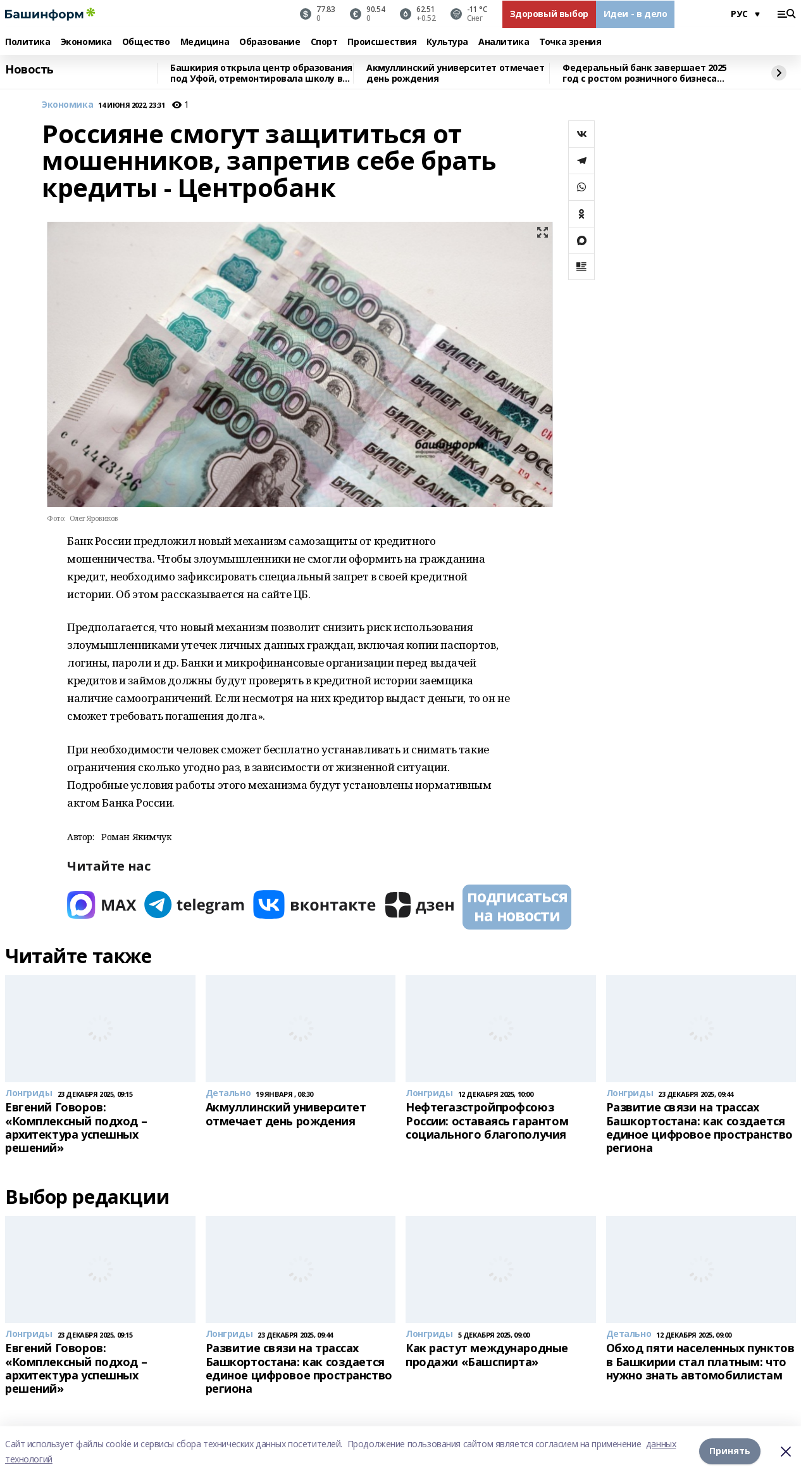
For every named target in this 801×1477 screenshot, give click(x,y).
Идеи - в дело (636, 14)
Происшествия (381, 42)
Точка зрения (570, 42)
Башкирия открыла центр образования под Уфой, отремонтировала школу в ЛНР (261, 73)
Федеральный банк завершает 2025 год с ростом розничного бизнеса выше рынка (644, 73)
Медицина (205, 42)
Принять (729, 1451)
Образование (269, 42)
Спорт (324, 42)
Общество (146, 42)
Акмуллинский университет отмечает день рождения (455, 73)
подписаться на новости (517, 905)
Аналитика (503, 42)
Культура (447, 42)
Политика (28, 42)
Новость (29, 70)
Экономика (86, 42)
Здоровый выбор (549, 14)
